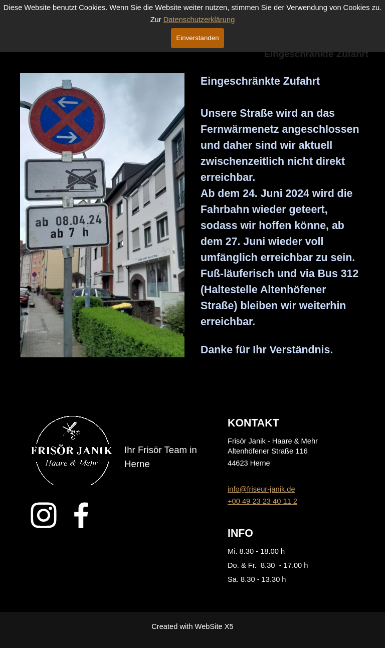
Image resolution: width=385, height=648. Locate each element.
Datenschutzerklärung (199, 20)
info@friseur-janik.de (261, 489)
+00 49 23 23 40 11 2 (262, 501)
